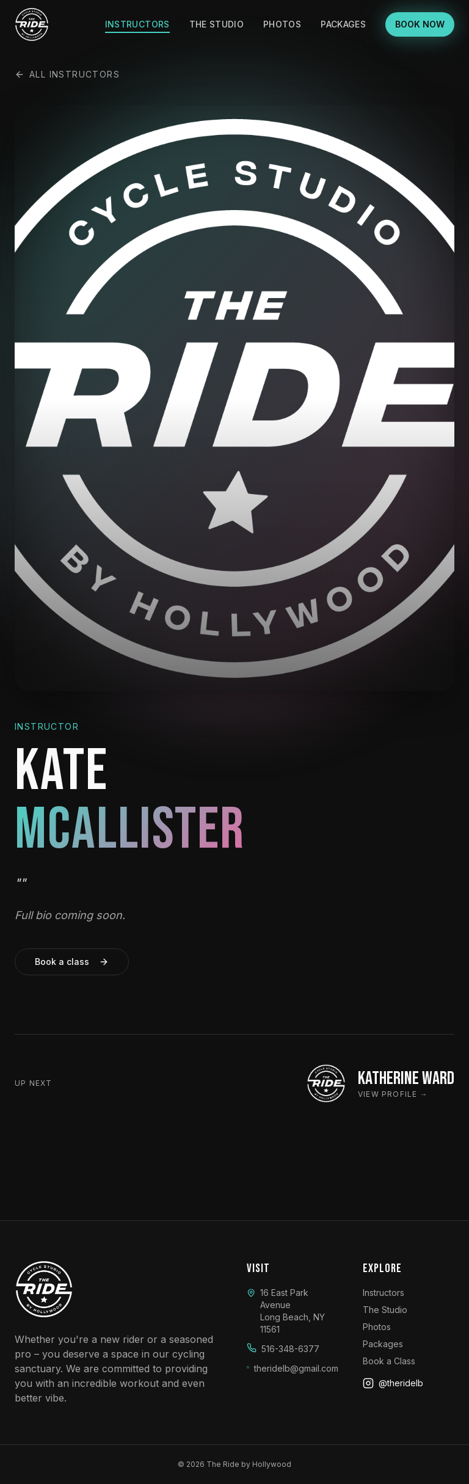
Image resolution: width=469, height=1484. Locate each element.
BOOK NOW (420, 24)
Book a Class (389, 1361)
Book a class (72, 964)
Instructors (137, 24)
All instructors (67, 74)
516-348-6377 (290, 1349)
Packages (343, 24)
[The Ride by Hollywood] (32, 24)
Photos (282, 24)
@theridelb (393, 1383)
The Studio (216, 24)
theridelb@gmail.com (296, 1368)
